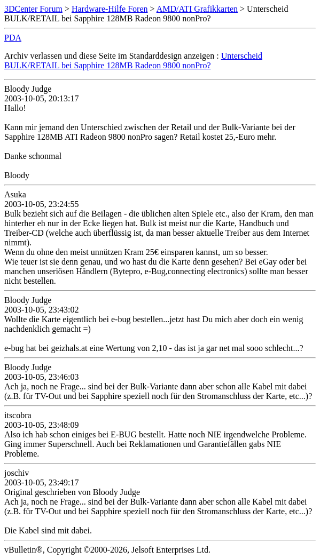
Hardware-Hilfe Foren (110, 8)
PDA (12, 37)
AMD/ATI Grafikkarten (197, 8)
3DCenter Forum (33, 8)
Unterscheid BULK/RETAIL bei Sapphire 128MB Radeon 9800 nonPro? (133, 60)
